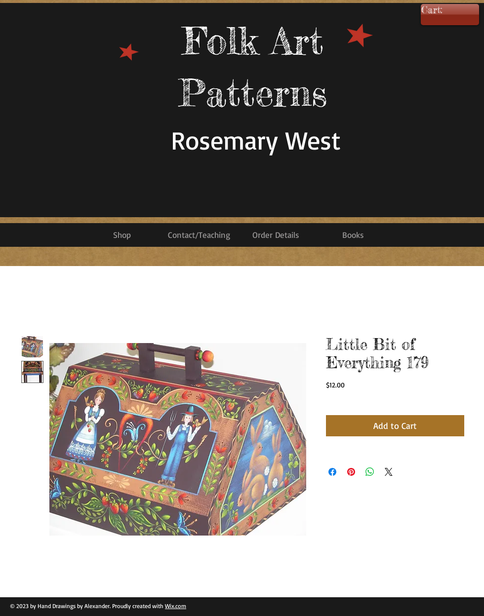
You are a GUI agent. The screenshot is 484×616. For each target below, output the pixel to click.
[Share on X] (389, 472)
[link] (446, 10)
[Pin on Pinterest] (351, 472)
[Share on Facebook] (332, 472)
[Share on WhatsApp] (370, 472)
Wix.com (175, 606)
